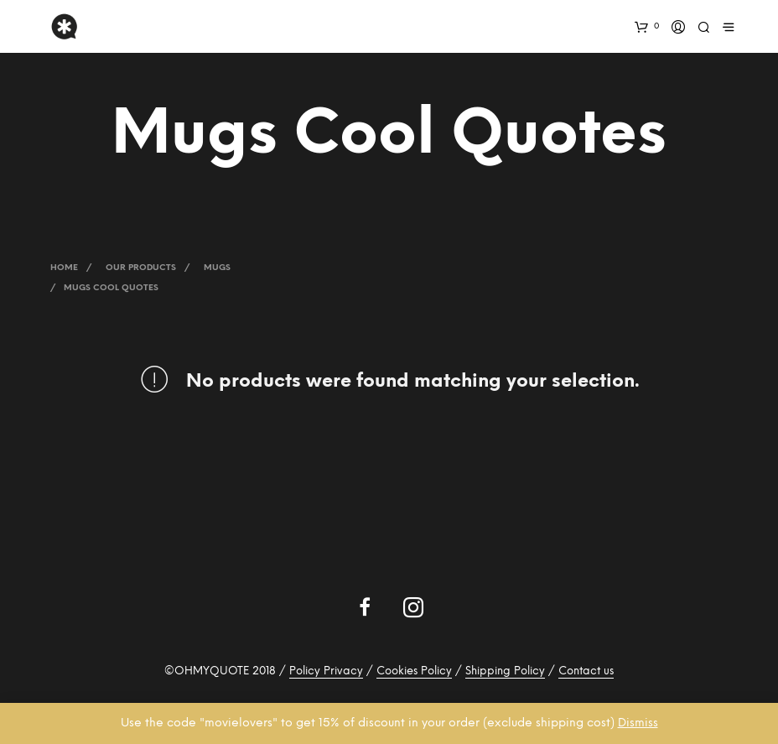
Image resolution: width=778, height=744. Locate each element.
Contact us (586, 671)
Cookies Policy (414, 671)
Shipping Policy (505, 671)
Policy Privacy (326, 671)
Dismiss (638, 723)
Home (64, 268)
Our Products (141, 268)
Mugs (217, 268)
